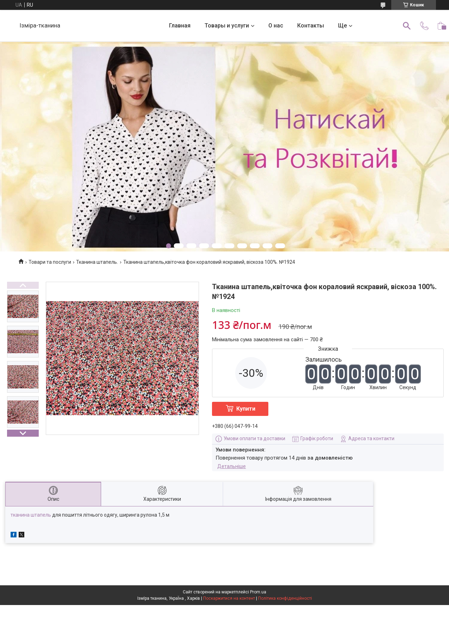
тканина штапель (31, 515)
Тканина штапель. (97, 262)
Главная (180, 25)
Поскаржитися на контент (229, 598)
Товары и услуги (227, 25)
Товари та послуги (50, 262)
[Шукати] (407, 26)
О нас (275, 25)
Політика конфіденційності (285, 598)
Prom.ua (258, 592)
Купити (245, 408)
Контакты (310, 25)
